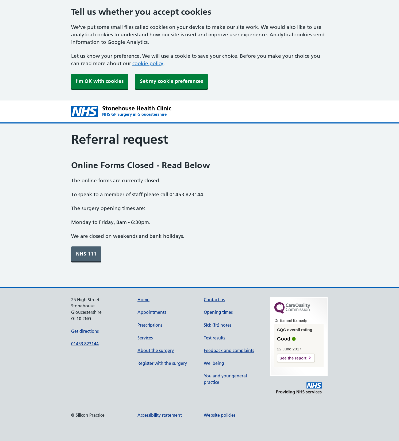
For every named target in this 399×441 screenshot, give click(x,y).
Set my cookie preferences (171, 81)
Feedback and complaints (229, 350)
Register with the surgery (162, 363)
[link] (86, 253)
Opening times (218, 312)
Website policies (219, 415)
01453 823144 (85, 343)
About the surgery (155, 350)
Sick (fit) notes (217, 325)
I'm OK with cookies (100, 81)
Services (145, 338)
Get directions (85, 331)
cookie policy (147, 63)
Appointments (151, 312)
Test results (214, 338)
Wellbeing (214, 363)
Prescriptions (149, 325)
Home (143, 299)
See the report (292, 358)
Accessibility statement (159, 415)
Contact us (214, 299)
